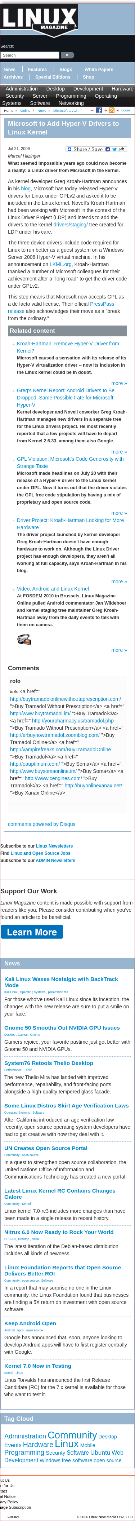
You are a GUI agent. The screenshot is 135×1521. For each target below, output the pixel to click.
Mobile (87, 1445)
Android (9, 1330)
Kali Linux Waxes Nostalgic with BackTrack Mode (61, 982)
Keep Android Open (30, 1323)
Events (13, 1445)
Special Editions (52, 77)
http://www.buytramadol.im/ (40, 713)
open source (30, 1155)
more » (119, 383)
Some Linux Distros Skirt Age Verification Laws (66, 1105)
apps (20, 1330)
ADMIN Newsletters (55, 860)
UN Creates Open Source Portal (45, 1148)
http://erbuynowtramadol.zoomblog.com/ (55, 735)
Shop (88, 77)
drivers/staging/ (71, 224)
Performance (13, 1070)
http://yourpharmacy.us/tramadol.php (73, 721)
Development (88, 89)
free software (77, 1460)
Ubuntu (100, 1452)
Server (39, 96)
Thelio (28, 1070)
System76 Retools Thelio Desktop (48, 1063)
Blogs (65, 69)
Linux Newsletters (54, 846)
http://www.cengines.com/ (53, 778)
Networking (71, 103)
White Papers (99, 69)
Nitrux (36, 1239)
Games (23, 1034)
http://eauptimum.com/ (35, 764)
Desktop (55, 89)
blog (26, 188)
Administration (22, 89)
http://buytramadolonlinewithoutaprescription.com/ (65, 699)
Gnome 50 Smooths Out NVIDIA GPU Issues (62, 1028)
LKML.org (61, 264)
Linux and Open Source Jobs (41, 853)
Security (15, 96)
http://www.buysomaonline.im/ (43, 771)
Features (37, 69)
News (9, 69)
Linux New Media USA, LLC (111, 1517)
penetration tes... (59, 992)
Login (125, 110)
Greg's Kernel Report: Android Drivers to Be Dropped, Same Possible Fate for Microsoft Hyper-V (65, 398)
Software (40, 103)
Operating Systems (32, 992)
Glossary (13, 1516)
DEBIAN (9, 1239)
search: (7, 46)
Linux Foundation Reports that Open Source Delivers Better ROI (62, 1270)
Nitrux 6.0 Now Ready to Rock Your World (59, 1232)
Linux (19, 1373)
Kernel (26, 1204)
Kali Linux (10, 992)
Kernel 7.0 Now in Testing (37, 1366)
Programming (71, 96)
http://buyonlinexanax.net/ (93, 785)
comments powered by (42, 824)
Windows (50, 1460)
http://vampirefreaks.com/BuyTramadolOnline (60, 749)
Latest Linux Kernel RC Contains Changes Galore (60, 1194)
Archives (13, 77)
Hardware (123, 89)
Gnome (35, 1034)
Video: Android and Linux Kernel (53, 589)
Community (11, 1155)
